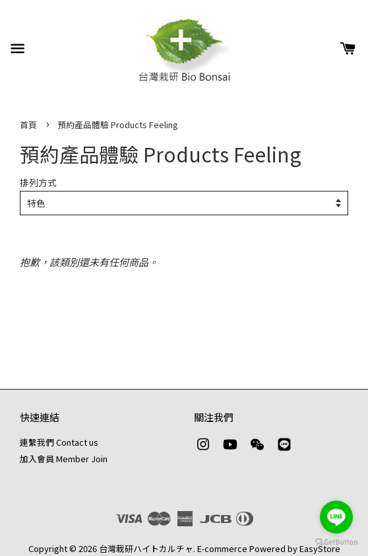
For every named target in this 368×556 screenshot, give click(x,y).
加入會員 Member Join (63, 458)
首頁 (28, 124)
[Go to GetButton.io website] (336, 542)
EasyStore (319, 548)
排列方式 (38, 182)
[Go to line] (336, 517)
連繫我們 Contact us (59, 442)
